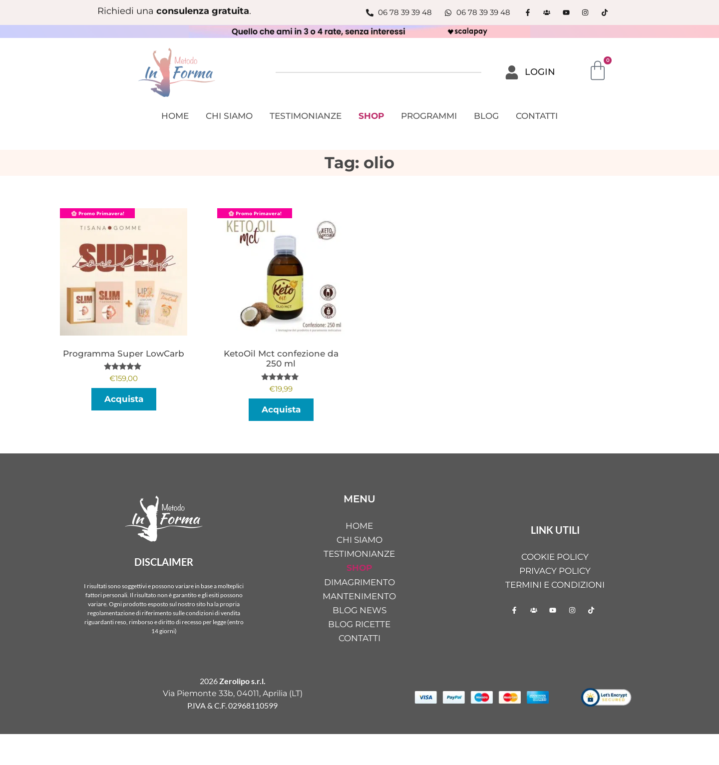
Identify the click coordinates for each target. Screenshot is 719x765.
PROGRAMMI (429, 116)
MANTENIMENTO (359, 596)
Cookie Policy (555, 557)
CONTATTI (537, 116)
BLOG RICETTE (359, 624)
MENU (359, 499)
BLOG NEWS (359, 610)
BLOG (486, 116)
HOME (175, 116)
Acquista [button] (281, 409)
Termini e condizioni (555, 585)
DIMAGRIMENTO (359, 582)
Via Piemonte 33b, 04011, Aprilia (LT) (233, 693)
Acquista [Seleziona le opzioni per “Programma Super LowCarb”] (123, 399)
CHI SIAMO (229, 116)
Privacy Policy (555, 571)
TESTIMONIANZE (306, 116)
